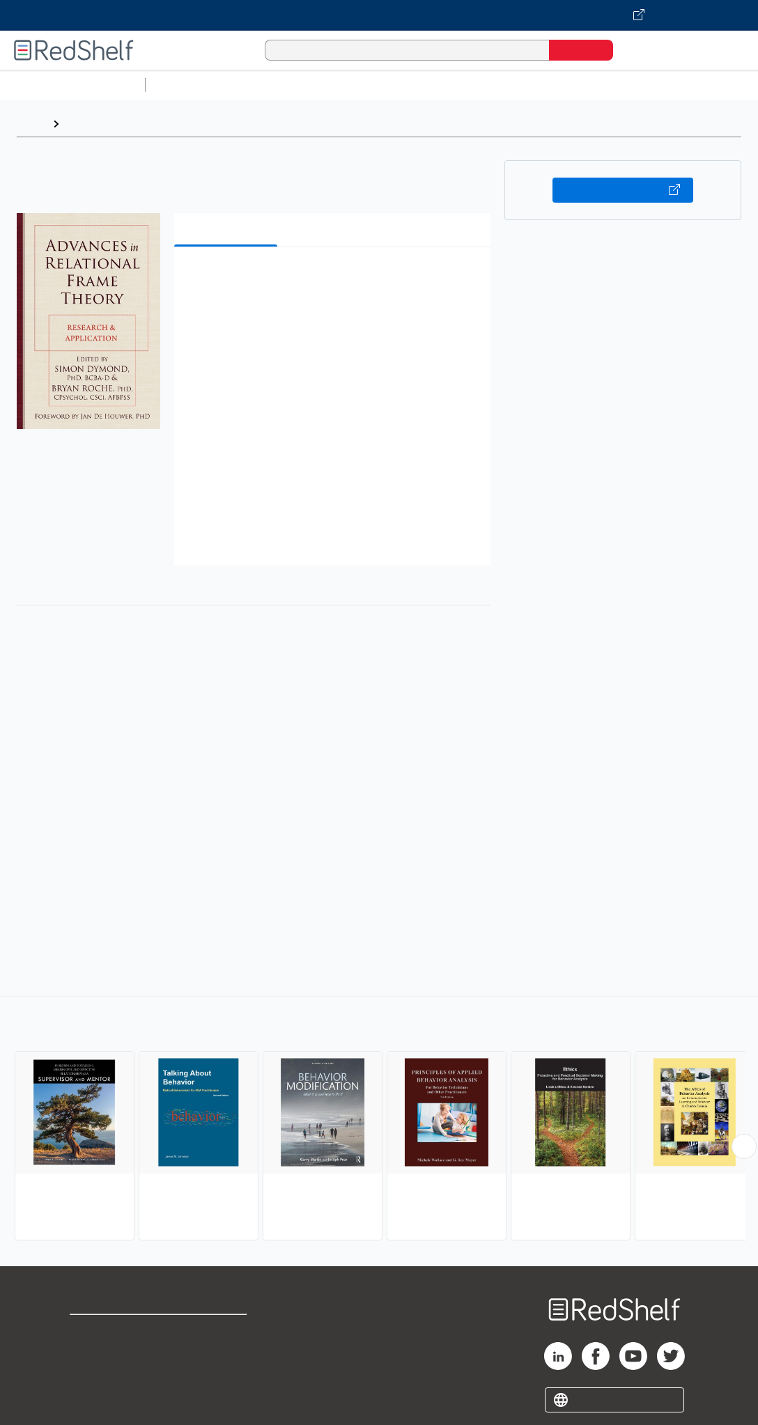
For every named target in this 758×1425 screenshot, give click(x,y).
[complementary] (379, 1120)
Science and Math (273, 84)
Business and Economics (540, 84)
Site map (93, 1398)
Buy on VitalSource (623, 190)
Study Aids (188, 84)
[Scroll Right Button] (744, 1146)
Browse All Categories (72, 84)
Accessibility (220, 1376)
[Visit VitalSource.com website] (379, 15)
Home (31, 123)
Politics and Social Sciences (686, 84)
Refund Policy (223, 1353)
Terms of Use (224, 1331)
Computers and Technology (398, 84)
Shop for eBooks (114, 1331)
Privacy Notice (108, 1376)
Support (90, 1353)
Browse (85, 123)
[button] (335, 279)
